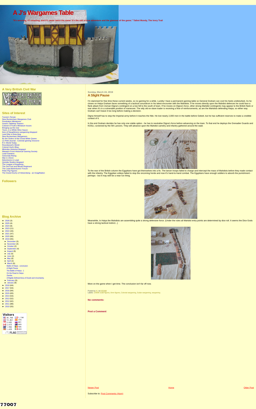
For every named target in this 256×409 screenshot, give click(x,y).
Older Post (249, 387)
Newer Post (93, 387)
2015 (7, 293)
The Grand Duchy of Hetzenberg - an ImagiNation (23, 173)
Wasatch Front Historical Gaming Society (19, 151)
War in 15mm (8, 158)
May (9, 258)
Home (171, 387)
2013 (7, 298)
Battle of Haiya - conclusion (17, 266)
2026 (7, 220)
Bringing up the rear (10, 128)
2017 (7, 288)
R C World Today (9, 143)
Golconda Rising (9, 156)
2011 (7, 304)
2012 (7, 301)
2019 (7, 239)
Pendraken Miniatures (11, 121)
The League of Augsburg (12, 164)
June (9, 256)
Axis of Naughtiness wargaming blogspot (19, 132)
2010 (7, 306)
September (12, 249)
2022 (7, 231)
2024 (7, 226)
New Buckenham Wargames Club (16, 119)
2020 (7, 236)
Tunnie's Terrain (9, 117)
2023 (7, 228)
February (11, 280)
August (10, 251)
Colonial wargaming (128, 293)
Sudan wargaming (144, 293)
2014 (7, 296)
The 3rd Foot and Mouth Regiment (17, 166)
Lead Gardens (8, 153)
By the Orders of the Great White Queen (19, 138)
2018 (7, 285)
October (10, 246)
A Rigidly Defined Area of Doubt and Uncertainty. (25, 278)
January (10, 283)
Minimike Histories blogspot (14, 149)
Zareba (9, 275)
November (11, 244)
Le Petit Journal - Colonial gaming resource (20, 141)
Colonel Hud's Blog (10, 147)
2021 (7, 233)
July (9, 254)
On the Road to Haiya (15, 273)
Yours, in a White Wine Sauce (15, 130)
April (9, 261)
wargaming (156, 293)
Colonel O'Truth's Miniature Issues (17, 125)
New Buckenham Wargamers (14, 136)
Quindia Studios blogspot (13, 162)
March (10, 263)
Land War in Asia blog (11, 134)
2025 (7, 223)
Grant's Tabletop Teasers (12, 123)
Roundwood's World (10, 145)
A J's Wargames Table (43, 12)
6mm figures (115, 293)
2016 (7, 290)
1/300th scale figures (102, 293)
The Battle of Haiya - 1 (15, 271)
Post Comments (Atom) (112, 393)
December (11, 241)
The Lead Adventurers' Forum (15, 168)
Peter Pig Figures (9, 171)
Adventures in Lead (10, 160)
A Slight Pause (12, 268)
